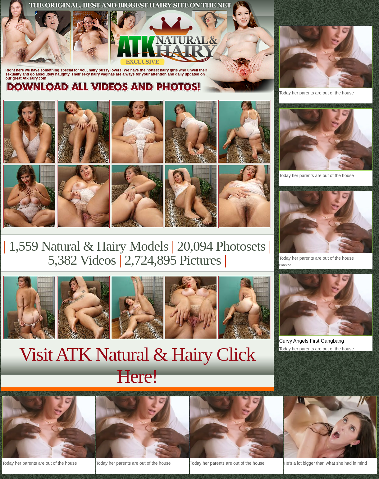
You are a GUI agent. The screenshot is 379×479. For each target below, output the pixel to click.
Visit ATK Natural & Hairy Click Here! (137, 365)
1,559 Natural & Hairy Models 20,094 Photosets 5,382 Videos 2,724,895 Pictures (137, 253)
